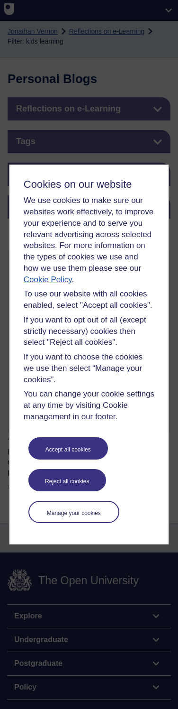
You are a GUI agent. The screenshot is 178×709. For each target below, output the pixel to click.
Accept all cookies (68, 449)
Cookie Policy (48, 279)
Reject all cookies (67, 481)
